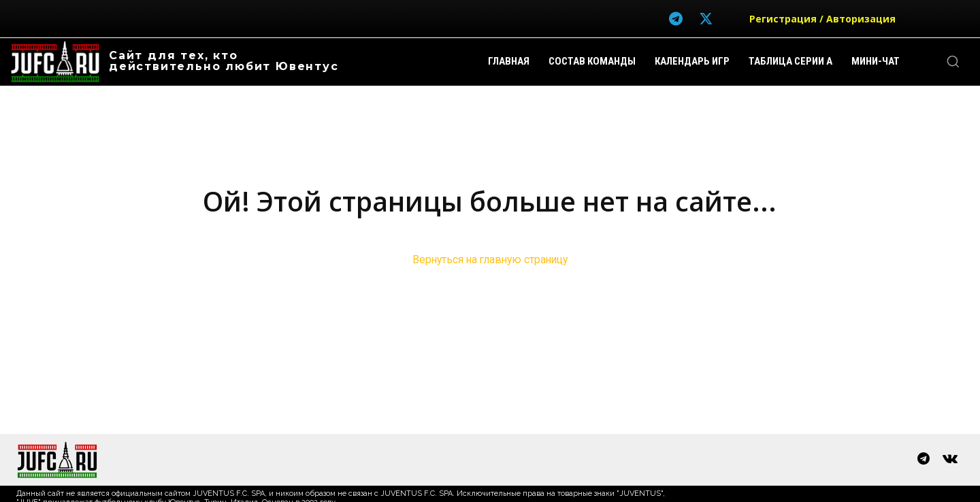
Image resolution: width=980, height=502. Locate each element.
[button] (952, 61)
